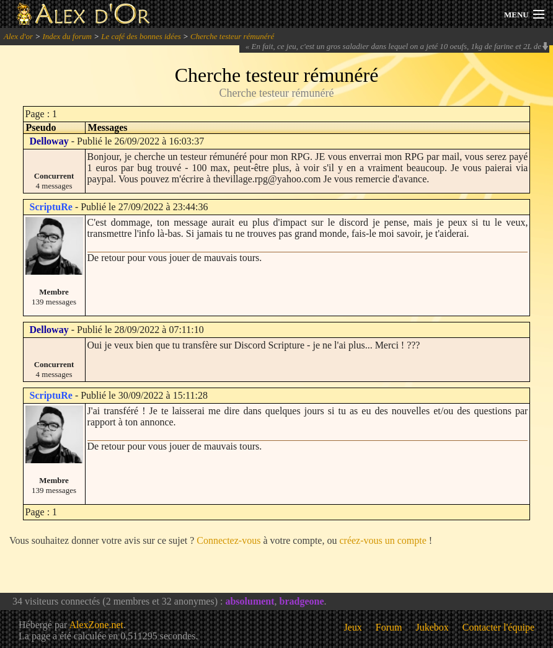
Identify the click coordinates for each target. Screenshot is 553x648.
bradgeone (302, 601)
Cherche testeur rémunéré (232, 36)
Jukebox (432, 627)
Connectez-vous (228, 540)
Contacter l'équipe (498, 627)
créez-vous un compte (382, 540)
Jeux (353, 627)
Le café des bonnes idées (141, 36)
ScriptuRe (51, 207)
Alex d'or (18, 36)
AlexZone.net (96, 624)
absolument (249, 601)
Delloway (49, 141)
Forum (389, 627)
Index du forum (66, 36)
